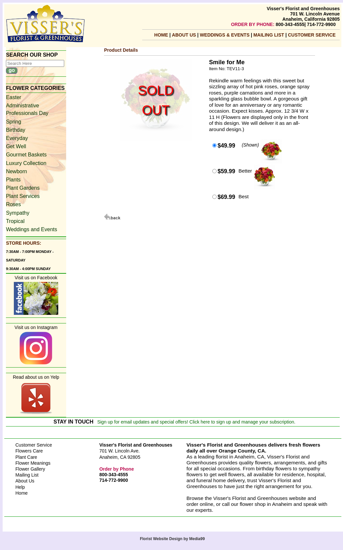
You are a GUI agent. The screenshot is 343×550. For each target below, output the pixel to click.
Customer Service (312, 35)
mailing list (269, 35)
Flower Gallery (30, 469)
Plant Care (26, 457)
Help (20, 487)
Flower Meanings (33, 463)
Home (161, 35)
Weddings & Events (225, 35)
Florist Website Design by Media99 (172, 538)
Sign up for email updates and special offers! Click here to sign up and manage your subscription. (196, 422)
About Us (184, 35)
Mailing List (27, 475)
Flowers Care (29, 451)
